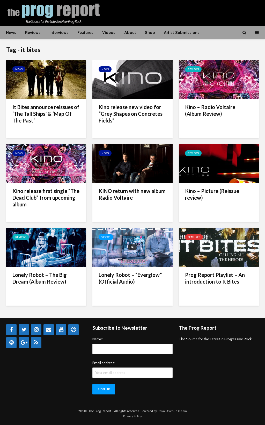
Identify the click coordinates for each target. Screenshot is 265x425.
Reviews (33, 32)
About (130, 32)
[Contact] (48, 329)
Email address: (103, 363)
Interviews (59, 32)
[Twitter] (24, 329)
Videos (108, 32)
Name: (97, 339)
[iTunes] (73, 329)
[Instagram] (36, 329)
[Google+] (24, 342)
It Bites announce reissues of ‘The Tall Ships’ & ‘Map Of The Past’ (45, 114)
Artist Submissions (182, 32)
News (11, 32)
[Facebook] (11, 329)
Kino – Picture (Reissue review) (212, 194)
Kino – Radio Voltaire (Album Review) (210, 110)
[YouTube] (61, 329)
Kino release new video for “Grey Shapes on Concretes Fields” (131, 114)
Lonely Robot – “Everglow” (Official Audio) (130, 278)
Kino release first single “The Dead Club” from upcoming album (45, 197)
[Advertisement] (164, 12)
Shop (150, 32)
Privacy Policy (132, 416)
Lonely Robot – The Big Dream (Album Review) (39, 278)
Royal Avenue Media (172, 411)
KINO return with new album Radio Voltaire (132, 194)
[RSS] (36, 342)
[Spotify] (11, 342)
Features (85, 32)
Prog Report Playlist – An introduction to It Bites (215, 278)
